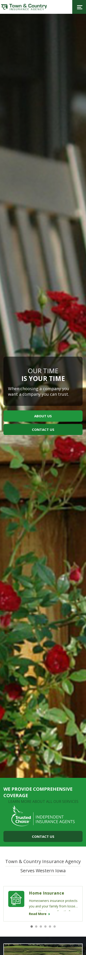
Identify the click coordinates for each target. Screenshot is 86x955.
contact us (43, 429)
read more (39, 914)
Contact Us (43, 836)
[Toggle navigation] (79, 7)
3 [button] (41, 926)
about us (43, 416)
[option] (43, 396)
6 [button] (54, 926)
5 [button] (50, 926)
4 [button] (45, 926)
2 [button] (36, 926)
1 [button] (32, 926)
